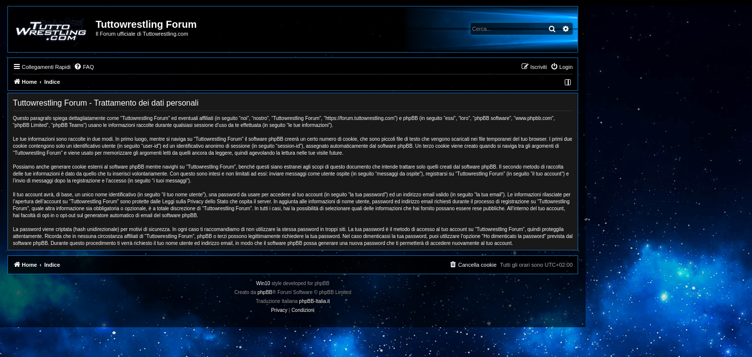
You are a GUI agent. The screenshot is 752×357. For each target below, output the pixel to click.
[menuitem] (167, 67)
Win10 (346, 283)
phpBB (348, 292)
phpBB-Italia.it (397, 301)
